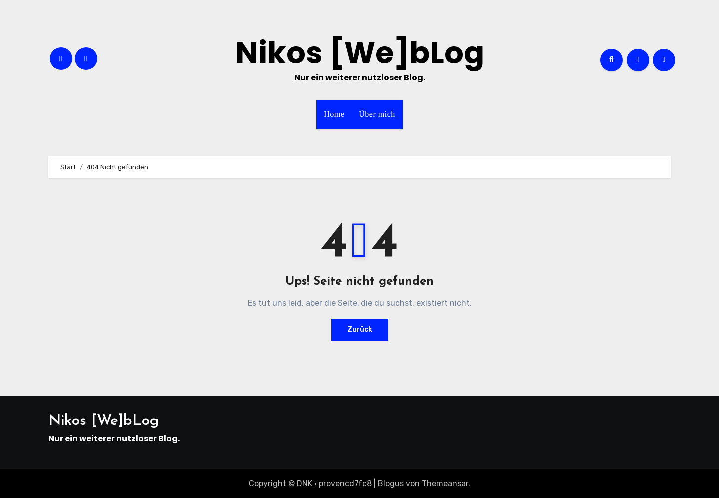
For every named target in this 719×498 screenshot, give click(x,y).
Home (334, 114)
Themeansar (445, 483)
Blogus (391, 483)
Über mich (377, 114)
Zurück (359, 329)
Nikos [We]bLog (359, 53)
